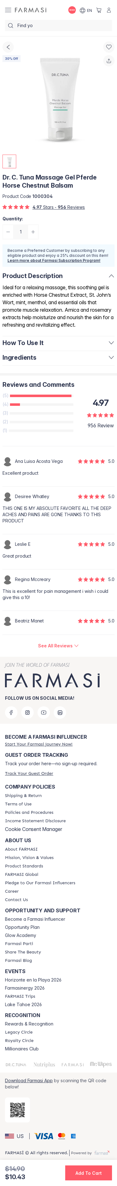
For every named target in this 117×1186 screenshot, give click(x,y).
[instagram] (27, 712)
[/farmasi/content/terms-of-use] (18, 804)
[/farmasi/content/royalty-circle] (19, 1040)
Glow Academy (20, 935)
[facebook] (11, 712)
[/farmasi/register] (38, 744)
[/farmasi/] (30, 10)
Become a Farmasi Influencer (35, 919)
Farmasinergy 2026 (25, 988)
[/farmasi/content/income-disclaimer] (35, 821)
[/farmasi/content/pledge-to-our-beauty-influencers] (40, 883)
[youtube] (43, 712)
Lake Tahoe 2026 (23, 1004)
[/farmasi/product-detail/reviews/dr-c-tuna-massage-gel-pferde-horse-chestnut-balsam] (58, 646)
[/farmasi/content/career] (12, 891)
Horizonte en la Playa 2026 (33, 979)
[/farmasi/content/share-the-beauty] (23, 952)
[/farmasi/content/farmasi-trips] (20, 996)
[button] (16, 1136)
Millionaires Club (22, 1048)
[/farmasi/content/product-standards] (24, 866)
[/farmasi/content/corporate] (21, 874)
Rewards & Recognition (29, 1023)
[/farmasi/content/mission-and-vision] (29, 857)
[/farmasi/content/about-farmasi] (21, 849)
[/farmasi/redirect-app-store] (17, 1109)
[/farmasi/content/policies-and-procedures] (29, 812)
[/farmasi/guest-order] (29, 773)
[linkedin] (60, 712)
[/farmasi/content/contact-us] (16, 899)
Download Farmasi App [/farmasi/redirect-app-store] (29, 1080)
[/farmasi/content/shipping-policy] (23, 795)
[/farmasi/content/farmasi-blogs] (18, 960)
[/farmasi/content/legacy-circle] (19, 1032)
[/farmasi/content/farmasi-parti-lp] (19, 943)
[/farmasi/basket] (99, 10)
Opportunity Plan (22, 927)
